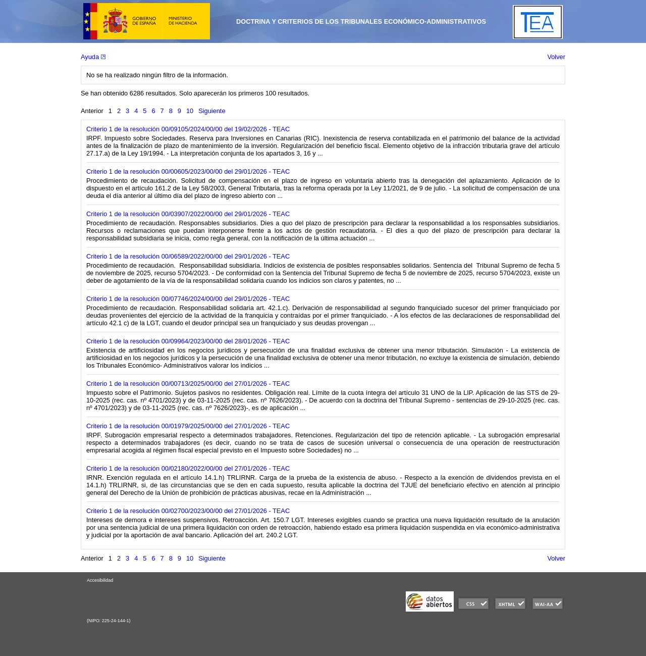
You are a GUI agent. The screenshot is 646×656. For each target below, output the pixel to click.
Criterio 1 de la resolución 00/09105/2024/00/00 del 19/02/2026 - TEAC (188, 129)
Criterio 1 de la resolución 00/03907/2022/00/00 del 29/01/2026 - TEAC (188, 214)
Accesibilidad (100, 580)
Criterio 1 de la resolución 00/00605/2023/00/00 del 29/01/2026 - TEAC (188, 171)
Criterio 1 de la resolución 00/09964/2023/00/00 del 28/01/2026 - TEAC (188, 341)
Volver (556, 57)
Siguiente (211, 111)
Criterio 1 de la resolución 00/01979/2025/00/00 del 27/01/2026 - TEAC (188, 426)
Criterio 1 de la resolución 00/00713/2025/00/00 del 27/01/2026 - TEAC (188, 383)
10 (189, 111)
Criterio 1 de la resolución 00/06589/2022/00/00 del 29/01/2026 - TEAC (188, 256)
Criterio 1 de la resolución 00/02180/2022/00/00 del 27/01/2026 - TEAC (188, 468)
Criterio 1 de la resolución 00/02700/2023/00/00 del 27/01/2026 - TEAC (188, 511)
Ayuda (93, 57)
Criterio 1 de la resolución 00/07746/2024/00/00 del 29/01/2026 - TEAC (188, 298)
